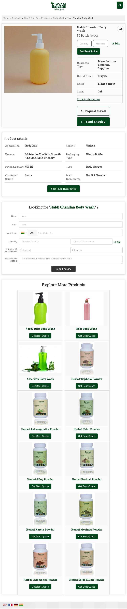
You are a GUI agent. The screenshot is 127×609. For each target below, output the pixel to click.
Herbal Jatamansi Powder (40, 579)
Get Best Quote (40, 335)
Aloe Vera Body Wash (40, 379)
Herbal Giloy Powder (40, 479)
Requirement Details (11, 259)
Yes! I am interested (63, 188)
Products (16, 18)
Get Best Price (88, 51)
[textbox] (100, 43)
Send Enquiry (93, 122)
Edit (116, 43)
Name (14, 216)
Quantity (13, 241)
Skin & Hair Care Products (37, 18)
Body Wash (58, 18)
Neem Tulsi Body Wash (40, 328)
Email (14, 224)
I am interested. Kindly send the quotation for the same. (71, 260)
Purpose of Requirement (11, 250)
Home (6, 18)
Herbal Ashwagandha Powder (40, 429)
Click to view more (88, 99)
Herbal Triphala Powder (86, 379)
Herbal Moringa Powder (86, 529)
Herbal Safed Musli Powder (86, 579)
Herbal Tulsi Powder (87, 429)
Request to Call (93, 111)
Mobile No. (12, 233)
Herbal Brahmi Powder (87, 479)
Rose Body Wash (86, 328)
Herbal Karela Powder (40, 529)
